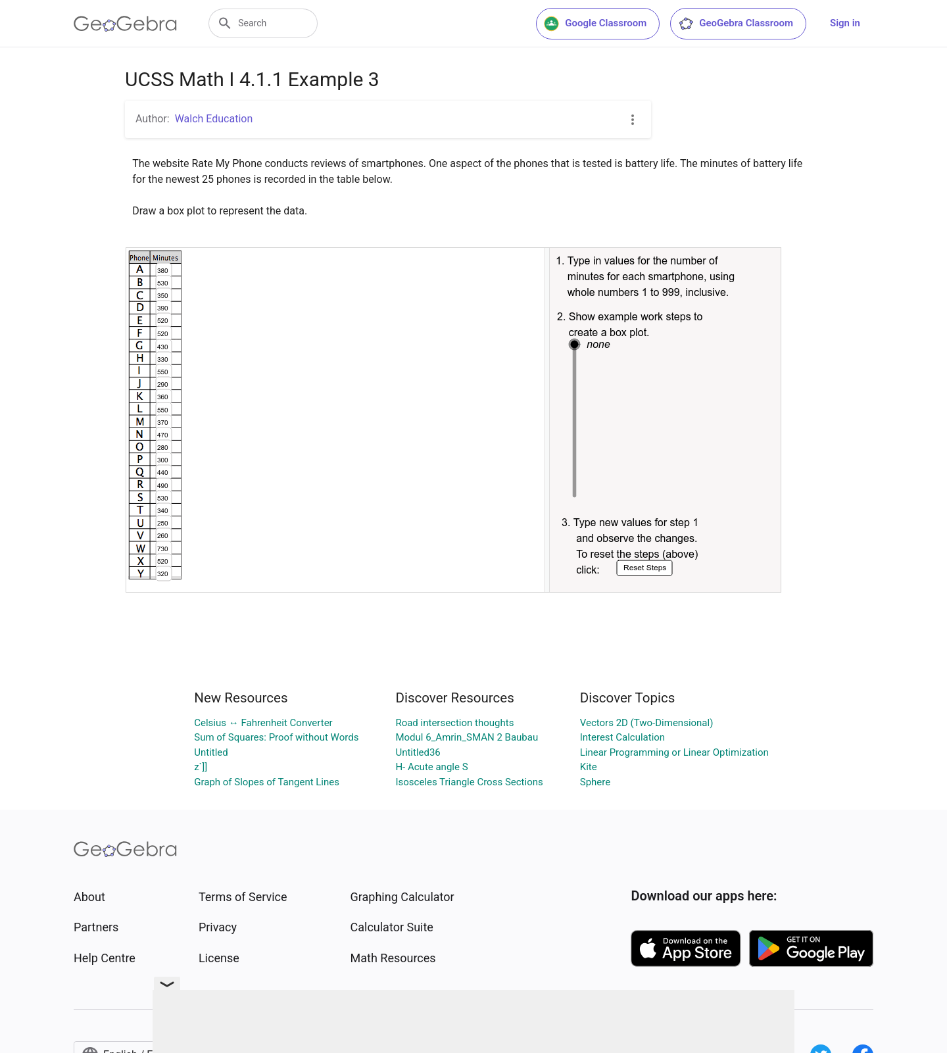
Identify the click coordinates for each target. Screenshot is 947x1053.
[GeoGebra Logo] (125, 24)
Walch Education (214, 118)
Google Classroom (595, 24)
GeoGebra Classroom (735, 24)
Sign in (845, 23)
